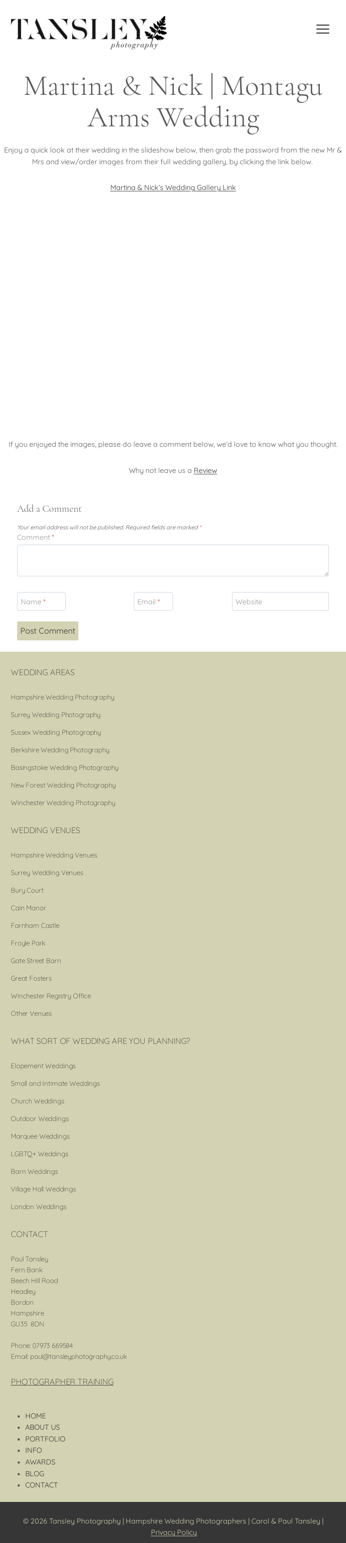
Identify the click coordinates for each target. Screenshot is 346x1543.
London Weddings (39, 1206)
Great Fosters (31, 978)
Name (33, 601)
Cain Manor (28, 908)
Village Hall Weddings (43, 1189)
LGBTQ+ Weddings (39, 1153)
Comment (35, 537)
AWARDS (40, 1461)
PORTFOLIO (45, 1438)
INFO (33, 1450)
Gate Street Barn (36, 960)
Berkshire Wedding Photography (60, 750)
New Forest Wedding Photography (63, 785)
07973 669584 (52, 1345)
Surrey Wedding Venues (47, 872)
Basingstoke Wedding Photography (64, 767)
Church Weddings (37, 1101)
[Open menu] (323, 29)
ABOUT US (42, 1427)
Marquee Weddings (40, 1136)
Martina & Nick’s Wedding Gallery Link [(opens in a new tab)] (173, 187)
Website (249, 601)
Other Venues (31, 1013)
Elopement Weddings (43, 1065)
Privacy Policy (174, 1532)
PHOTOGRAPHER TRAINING (62, 1381)
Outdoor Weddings (40, 1118)
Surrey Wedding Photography (55, 714)
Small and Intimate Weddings (55, 1083)
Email (148, 601)
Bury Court (27, 890)
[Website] (280, 601)
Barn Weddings (34, 1171)
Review (205, 470)
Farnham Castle (35, 925)
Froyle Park (28, 943)
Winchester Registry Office (51, 996)
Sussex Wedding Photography (56, 732)
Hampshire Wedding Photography (62, 697)
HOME (35, 1415)
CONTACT (41, 1484)
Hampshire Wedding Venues (54, 855)
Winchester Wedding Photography (63, 802)
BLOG (34, 1473)
